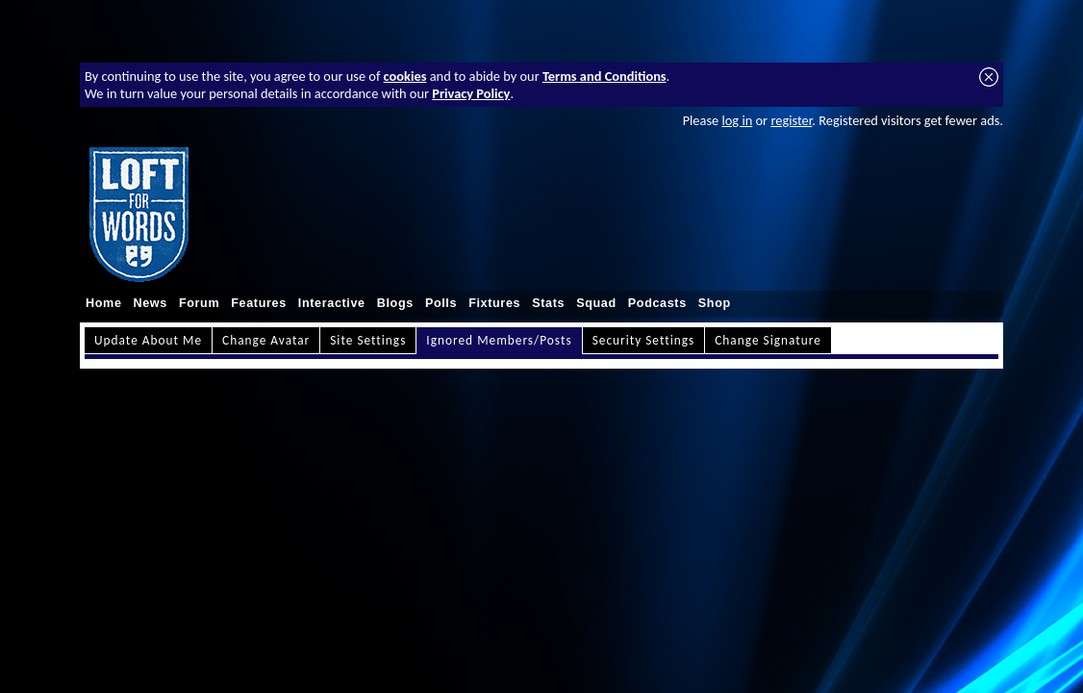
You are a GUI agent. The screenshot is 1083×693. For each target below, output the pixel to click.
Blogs (395, 303)
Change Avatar (266, 340)
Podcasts (657, 303)
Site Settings (368, 340)
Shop (714, 303)
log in (736, 120)
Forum (199, 303)
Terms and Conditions (604, 76)
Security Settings (643, 340)
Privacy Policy (471, 93)
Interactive (331, 303)
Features (259, 303)
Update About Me (148, 340)
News (150, 303)
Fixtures (494, 303)
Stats (548, 303)
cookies (405, 76)
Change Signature (768, 340)
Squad (596, 303)
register (791, 120)
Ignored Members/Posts (498, 340)
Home (104, 303)
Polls (441, 303)
